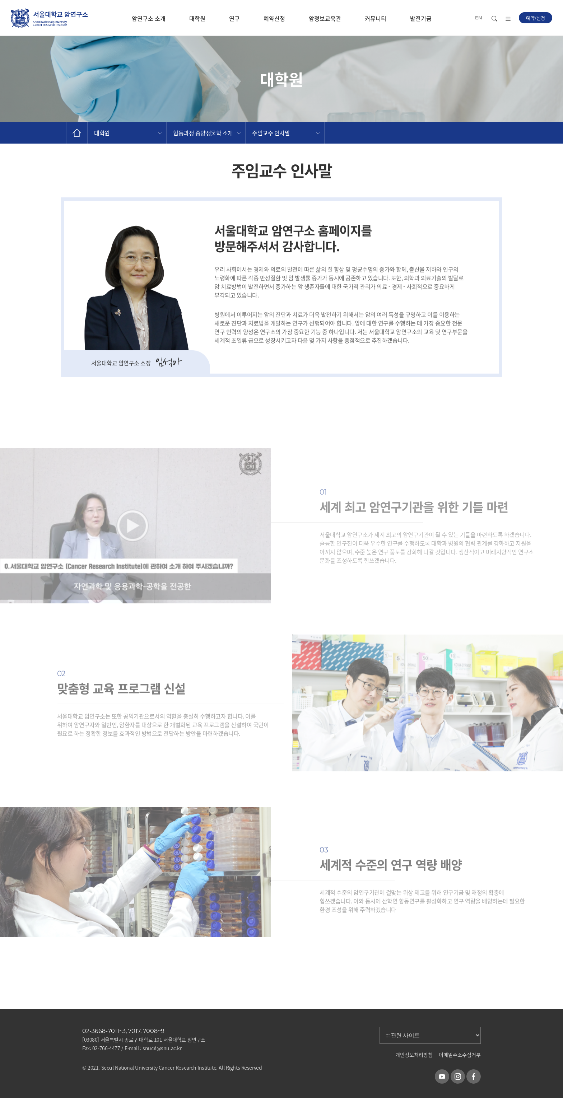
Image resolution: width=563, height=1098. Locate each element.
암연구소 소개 (149, 18)
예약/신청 (535, 17)
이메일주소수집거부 (460, 1054)
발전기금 (421, 18)
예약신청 (274, 18)
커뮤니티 (375, 18)
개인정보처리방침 (414, 1054)
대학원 (197, 18)
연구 (234, 18)
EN (478, 17)
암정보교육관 (325, 18)
